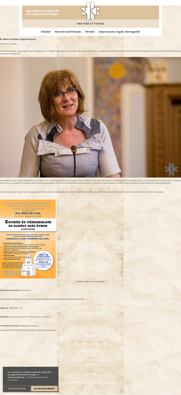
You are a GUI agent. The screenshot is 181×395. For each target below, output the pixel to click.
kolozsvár (7, 46)
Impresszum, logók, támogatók (119, 31)
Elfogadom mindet (44, 388)
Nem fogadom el (17, 388)
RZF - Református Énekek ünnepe (90, 360)
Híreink (89, 31)
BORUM (90, 355)
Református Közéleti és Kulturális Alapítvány (42, 12)
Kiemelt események (68, 31)
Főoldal (46, 31)
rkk (1, 46)
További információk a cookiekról (28, 378)
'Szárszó (90, 364)
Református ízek (91, 350)
